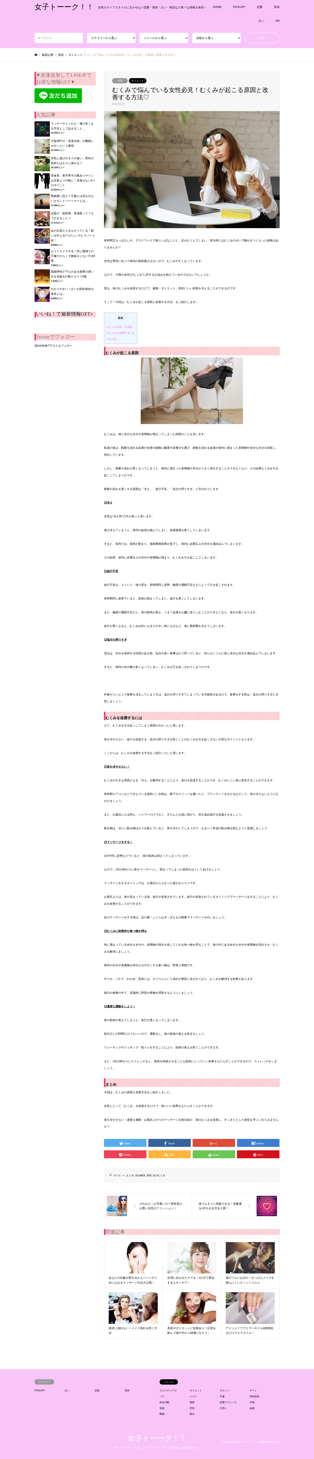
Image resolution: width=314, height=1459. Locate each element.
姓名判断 (164, 1402)
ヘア (162, 1396)
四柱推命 (254, 1396)
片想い (223, 1408)
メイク (193, 1396)
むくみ (130, 1175)
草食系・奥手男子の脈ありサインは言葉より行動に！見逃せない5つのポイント (73, 180)
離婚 (162, 1414)
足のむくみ (159, 1175)
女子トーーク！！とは (126, 1447)
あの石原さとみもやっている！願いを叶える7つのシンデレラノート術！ (73, 235)
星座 (162, 1408)
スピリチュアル (168, 1390)
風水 (192, 1414)
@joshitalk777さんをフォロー (54, 345)
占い (261, 20)
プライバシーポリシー (154, 1447)
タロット (224, 1390)
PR (277, 20)
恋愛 (260, 7)
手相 (252, 1402)
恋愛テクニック (228, 1402)
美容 (277, 7)
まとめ (111, 338)
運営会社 (174, 1447)
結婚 (252, 1408)
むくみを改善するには (120, 332)
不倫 (222, 1396)
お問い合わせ (189, 1447)
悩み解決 (140, 1175)
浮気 (192, 1408)
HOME (217, 7)
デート (253, 1390)
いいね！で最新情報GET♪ (64, 313)
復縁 (192, 1402)
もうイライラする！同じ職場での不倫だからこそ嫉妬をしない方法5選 (73, 256)
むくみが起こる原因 (119, 326)
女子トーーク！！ (157, 1438)
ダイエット (138, 80)
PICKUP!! (239, 7)
